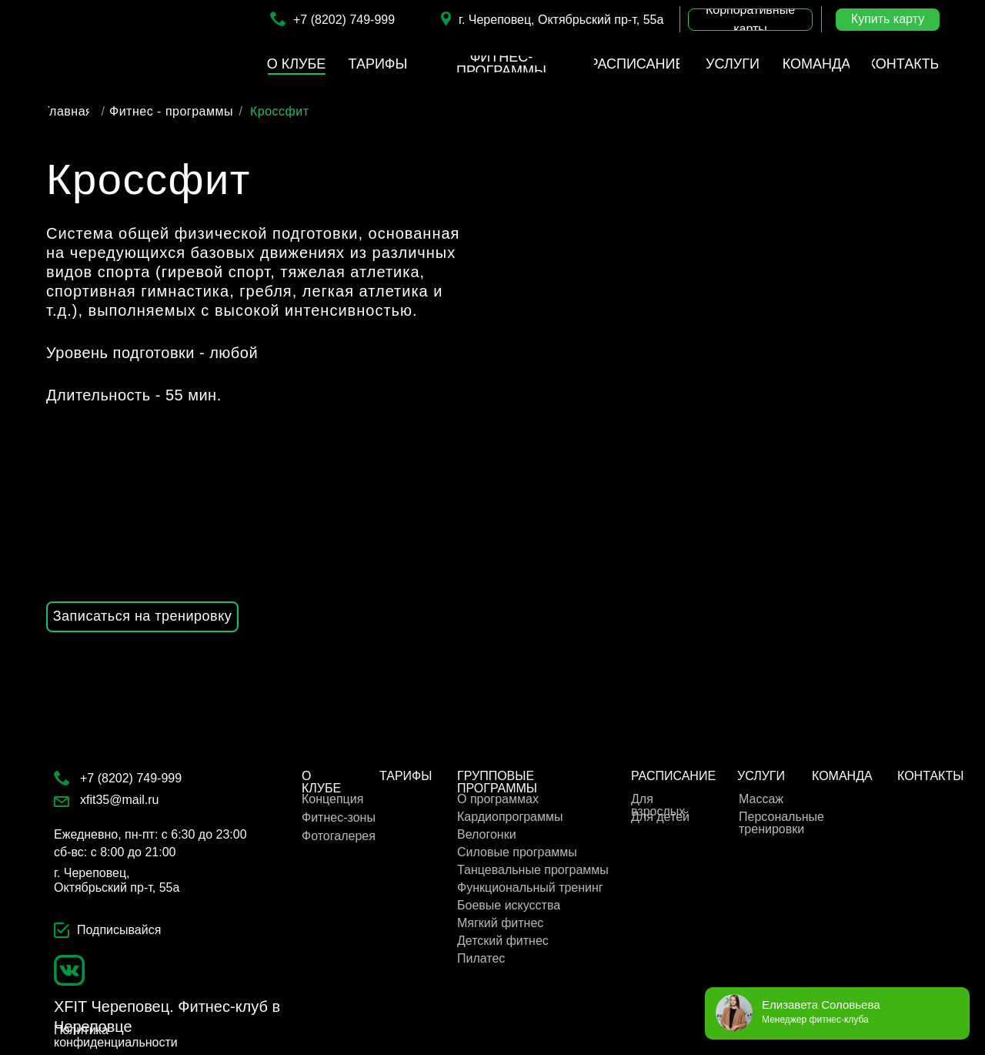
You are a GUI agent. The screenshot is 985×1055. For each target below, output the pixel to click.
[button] (750, 19)
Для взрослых (658, 805)
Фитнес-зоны (339, 817)
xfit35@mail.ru (119, 799)
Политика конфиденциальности (116, 1036)
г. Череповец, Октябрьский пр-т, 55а (561, 19)
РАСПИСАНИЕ (673, 775)
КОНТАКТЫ (930, 775)
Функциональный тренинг (530, 887)
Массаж (761, 798)
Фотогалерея (339, 835)
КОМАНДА (842, 775)
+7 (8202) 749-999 (344, 19)
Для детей (660, 816)
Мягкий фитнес (500, 922)
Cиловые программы (517, 852)
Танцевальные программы (533, 869)
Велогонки (486, 834)
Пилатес (481, 958)
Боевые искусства (508, 905)
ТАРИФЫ (405, 775)
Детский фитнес (503, 940)
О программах (498, 798)
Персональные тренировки (781, 823)
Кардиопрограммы (510, 816)
